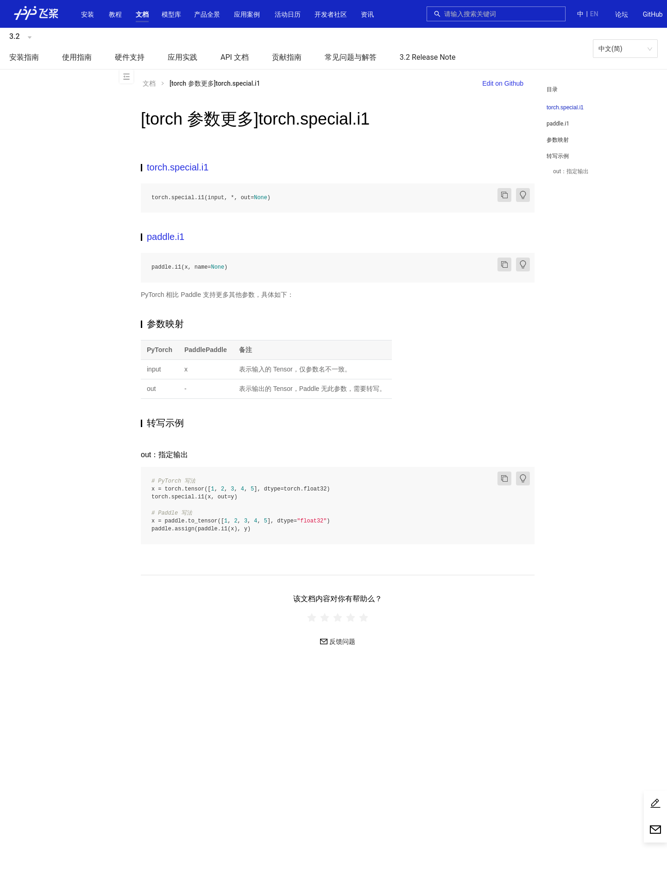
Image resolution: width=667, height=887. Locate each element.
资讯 (367, 14)
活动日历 (288, 14)
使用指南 (77, 57)
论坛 (621, 14)
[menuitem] (621, 15)
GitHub (653, 14)
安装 (87, 14)
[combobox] (502, 14)
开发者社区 (331, 14)
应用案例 (247, 14)
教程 (115, 14)
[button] (142, 14)
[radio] (311, 617)
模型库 (171, 14)
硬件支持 (130, 57)
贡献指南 (287, 57)
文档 (142, 14)
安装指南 (24, 57)
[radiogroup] (338, 617)
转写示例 (558, 156)
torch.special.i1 (565, 107)
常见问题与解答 (351, 57)
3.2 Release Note (428, 57)
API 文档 (234, 57)
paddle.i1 (558, 123)
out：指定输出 (571, 171)
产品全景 (207, 14)
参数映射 (558, 140)
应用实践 (182, 57)
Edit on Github (502, 83)
